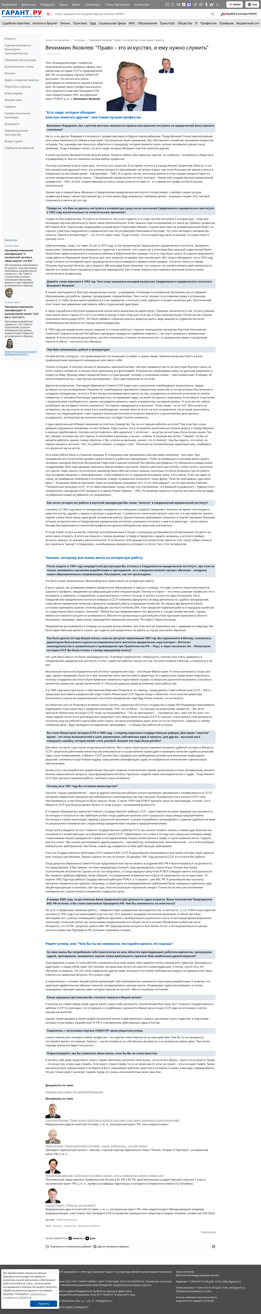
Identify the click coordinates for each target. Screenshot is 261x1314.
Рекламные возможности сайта (194, 1291)
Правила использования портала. (132, 1285)
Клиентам (142, 4)
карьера (57, 1225)
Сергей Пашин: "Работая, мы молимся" (70, 1205)
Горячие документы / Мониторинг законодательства (18, 49)
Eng (252, 4)
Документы (12, 124)
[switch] (49, 14)
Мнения (10, 73)
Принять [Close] (43, 1304)
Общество (185, 23)
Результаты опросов (17, 86)
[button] (239, 14)
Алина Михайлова (67, 1219)
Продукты (47, 4)
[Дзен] (183, 4)
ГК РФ (183, 910)
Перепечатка (208, 1232)
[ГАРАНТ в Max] (189, 4)
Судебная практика (16, 23)
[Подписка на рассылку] (167, 4)
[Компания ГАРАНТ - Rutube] (212, 4)
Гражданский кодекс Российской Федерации (74, 1092)
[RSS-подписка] (218, 4)
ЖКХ (132, 23)
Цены (63, 4)
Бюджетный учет (248, 23)
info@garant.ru (104, 1300)
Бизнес (65, 23)
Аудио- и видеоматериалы (22, 80)
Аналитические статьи (19, 66)
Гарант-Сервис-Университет (72, 1307)
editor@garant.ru (231, 1281)
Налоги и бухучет (45, 23)
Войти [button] (235, 4)
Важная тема (13, 100)
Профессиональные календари (17, 115)
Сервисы (10, 106)
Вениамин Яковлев (89, 1225)
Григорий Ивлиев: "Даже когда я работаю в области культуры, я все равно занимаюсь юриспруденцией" (112, 1120)
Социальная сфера (112, 23)
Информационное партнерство (16, 132)
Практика (80, 23)
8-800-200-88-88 (185, 1271)
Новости (10, 38)
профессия (70, 1225)
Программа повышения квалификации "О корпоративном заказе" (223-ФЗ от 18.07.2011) (22, 312)
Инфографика (14, 93)
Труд (93, 23)
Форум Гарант (14, 141)
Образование (147, 23)
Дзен (90, 1238)
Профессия (208, 23)
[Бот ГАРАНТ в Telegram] (201, 4)
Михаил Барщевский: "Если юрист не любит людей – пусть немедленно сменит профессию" (104, 1175)
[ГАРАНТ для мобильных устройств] (173, 4)
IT (196, 23)
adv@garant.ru (237, 1287)
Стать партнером (117, 4)
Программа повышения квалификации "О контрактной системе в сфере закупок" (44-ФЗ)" (19, 255)
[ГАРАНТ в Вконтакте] (178, 4)
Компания (9, 4)
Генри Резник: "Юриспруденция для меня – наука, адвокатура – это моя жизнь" (96, 1146)
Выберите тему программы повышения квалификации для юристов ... (21, 352)
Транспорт (167, 23)
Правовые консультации (20, 60)
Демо (76, 4)
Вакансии (28, 4)
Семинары (92, 4)
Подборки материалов (19, 148)
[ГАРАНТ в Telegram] (195, 4)
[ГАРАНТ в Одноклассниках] (206, 4)
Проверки (226, 23)
